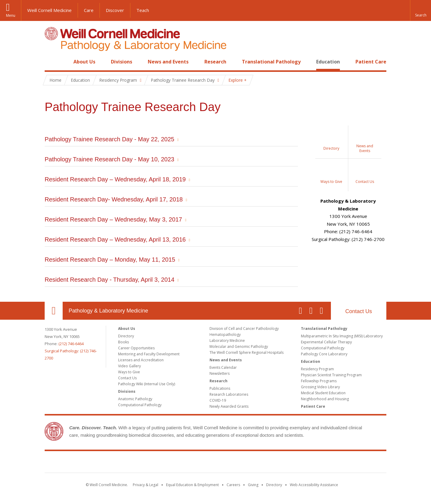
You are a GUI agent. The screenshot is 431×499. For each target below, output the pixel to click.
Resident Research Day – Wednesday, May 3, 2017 (113, 219)
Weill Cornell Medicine (49, 10)
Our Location (54, 311)
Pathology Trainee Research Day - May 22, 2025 (109, 139)
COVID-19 (218, 400)
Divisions (121, 61)
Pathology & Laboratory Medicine (108, 311)
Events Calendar (223, 367)
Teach (142, 10)
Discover (115, 10)
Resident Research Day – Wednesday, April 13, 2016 (115, 239)
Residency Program (317, 368)
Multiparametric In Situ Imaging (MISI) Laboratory (342, 336)
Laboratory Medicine (227, 340)
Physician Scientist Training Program (331, 374)
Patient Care (370, 61)
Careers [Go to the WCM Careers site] (233, 484)
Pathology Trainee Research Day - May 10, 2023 (109, 159)
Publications (220, 388)
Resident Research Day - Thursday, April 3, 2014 (109, 279)
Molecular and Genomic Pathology (239, 346)
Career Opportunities (136, 348)
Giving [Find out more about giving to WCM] (253, 484)
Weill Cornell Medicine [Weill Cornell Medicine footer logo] (215, 463)
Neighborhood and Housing (325, 398)
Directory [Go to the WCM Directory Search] (274, 484)
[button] (420, 10)
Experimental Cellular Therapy (326, 342)
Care (89, 10)
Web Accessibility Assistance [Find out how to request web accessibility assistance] (314, 484)
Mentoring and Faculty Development (149, 354)
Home (51, 61)
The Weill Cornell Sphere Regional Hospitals (247, 352)
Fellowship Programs (319, 380)
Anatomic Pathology (135, 398)
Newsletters (220, 373)
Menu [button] (10, 15)
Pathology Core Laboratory (324, 354)
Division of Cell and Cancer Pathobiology (244, 328)
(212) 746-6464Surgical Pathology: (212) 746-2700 (71, 351)
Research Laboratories (229, 394)
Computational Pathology (140, 404)
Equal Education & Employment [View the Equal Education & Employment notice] (192, 484)
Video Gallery (129, 365)
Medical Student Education (323, 392)
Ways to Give (129, 371)
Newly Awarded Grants (229, 406)
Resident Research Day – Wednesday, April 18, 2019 (115, 179)
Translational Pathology (271, 61)
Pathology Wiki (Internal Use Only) (146, 383)
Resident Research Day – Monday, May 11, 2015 (110, 259)
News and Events (168, 61)
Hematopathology (225, 334)
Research (215, 61)
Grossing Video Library (320, 386)
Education (328, 61)
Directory (126, 336)
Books (123, 342)
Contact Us (358, 311)
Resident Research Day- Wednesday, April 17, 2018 (114, 199)
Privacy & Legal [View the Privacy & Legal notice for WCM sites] (145, 484)
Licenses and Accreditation (141, 360)
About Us (84, 61)
